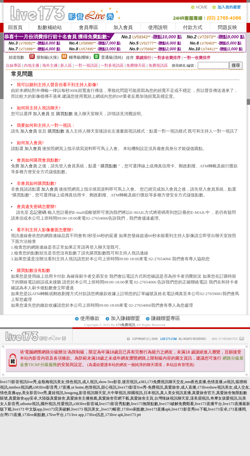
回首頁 (15, 27)
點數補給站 (50, 27)
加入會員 (123, 27)
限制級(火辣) (48, 57)
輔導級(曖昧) (80, 57)
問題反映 (227, 27)
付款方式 (192, 27)
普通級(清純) (112, 57)
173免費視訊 (126, 325)
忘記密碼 (38, 212)
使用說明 (158, 27)
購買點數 (64, 113)
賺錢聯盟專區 (165, 318)
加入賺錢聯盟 (125, 318)
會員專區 (88, 27)
